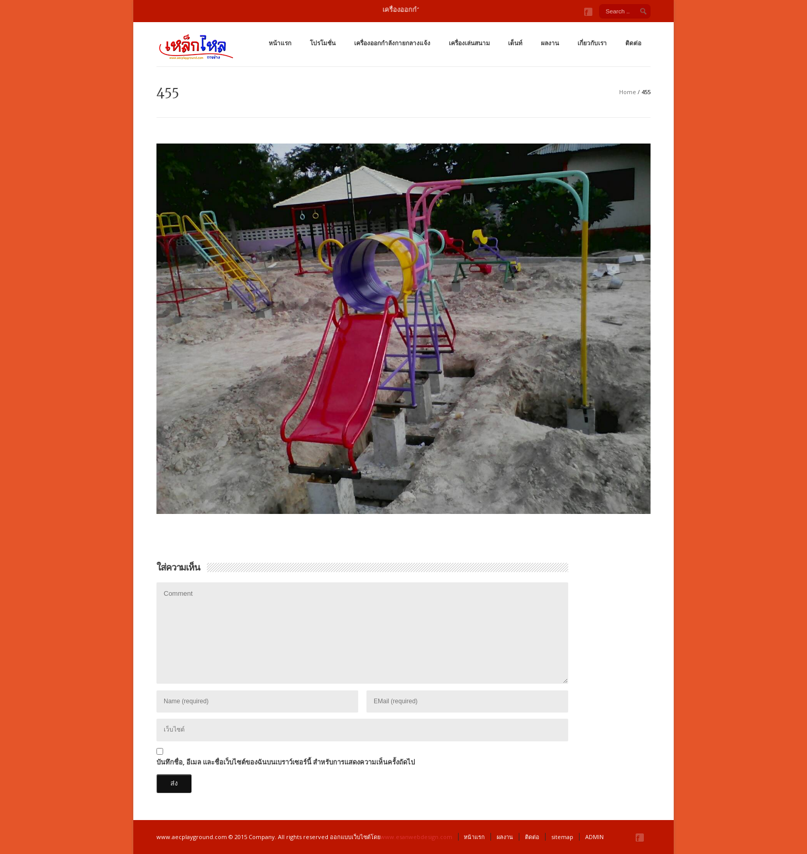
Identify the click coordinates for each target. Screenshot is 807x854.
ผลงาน (550, 43)
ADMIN (594, 837)
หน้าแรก (280, 43)
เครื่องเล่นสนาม (469, 43)
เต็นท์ (515, 43)
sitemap (562, 837)
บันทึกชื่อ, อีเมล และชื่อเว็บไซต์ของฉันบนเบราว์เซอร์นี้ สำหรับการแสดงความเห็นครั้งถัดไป (285, 762)
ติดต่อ (633, 43)
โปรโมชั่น (323, 43)
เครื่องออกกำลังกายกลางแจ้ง (392, 43)
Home (627, 92)
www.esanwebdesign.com (416, 837)
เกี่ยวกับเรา (592, 43)
